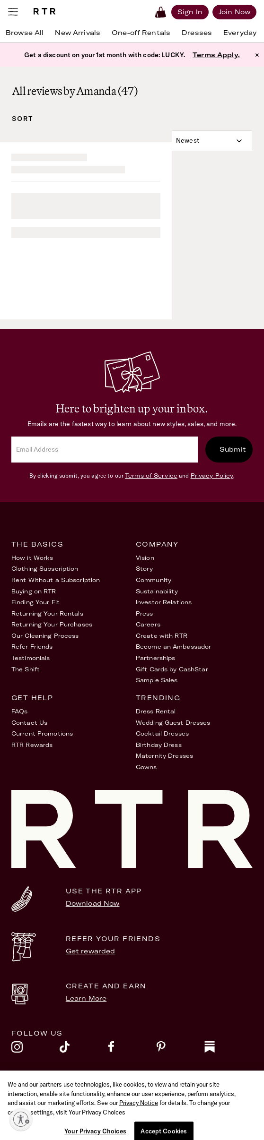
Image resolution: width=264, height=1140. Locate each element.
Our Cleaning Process (45, 635)
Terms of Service (151, 475)
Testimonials (30, 657)
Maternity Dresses (164, 755)
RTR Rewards (32, 744)
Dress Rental (156, 711)
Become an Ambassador (173, 646)
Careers (148, 624)
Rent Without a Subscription (55, 579)
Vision (145, 557)
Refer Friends (32, 646)
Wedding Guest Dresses (173, 722)
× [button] (257, 55)
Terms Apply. (216, 55)
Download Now (93, 903)
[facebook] (132, 1049)
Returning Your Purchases (51, 624)
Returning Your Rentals (47, 613)
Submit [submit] (233, 449)
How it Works (32, 557)
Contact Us (29, 722)
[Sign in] (190, 12)
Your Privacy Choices (166, 1098)
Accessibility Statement (48, 1098)
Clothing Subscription (45, 568)
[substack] (228, 1049)
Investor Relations (164, 602)
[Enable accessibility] (20, 1119)
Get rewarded (90, 951)
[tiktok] (84, 1049)
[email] (104, 450)
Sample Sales (156, 680)
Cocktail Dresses (162, 733)
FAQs (19, 711)
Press (144, 613)
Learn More (86, 998)
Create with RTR (161, 635)
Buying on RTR (33, 591)
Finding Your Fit (35, 602)
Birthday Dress (159, 744)
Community (153, 579)
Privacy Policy (212, 475)
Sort (22, 118)
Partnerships (155, 657)
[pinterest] (180, 1049)
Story (144, 568)
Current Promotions (42, 733)
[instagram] (35, 1049)
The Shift (25, 669)
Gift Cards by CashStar (172, 669)
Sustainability (157, 591)
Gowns (146, 767)
